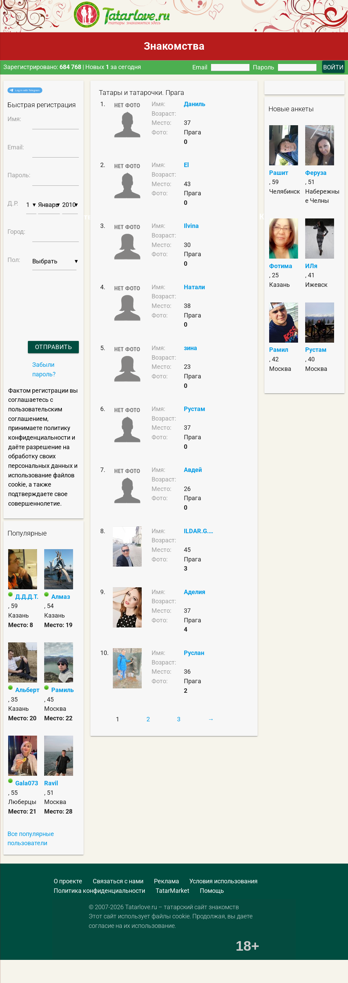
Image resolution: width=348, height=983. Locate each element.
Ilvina (191, 225)
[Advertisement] (49, 966)
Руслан (194, 652)
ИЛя (311, 265)
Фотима (280, 265)
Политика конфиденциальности (99, 890)
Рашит (278, 172)
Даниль (194, 104)
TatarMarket (172, 890)
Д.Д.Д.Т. (26, 596)
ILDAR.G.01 (199, 531)
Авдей (193, 469)
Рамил (278, 349)
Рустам (194, 408)
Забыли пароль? (44, 369)
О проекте (68, 881)
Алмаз (60, 596)
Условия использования (223, 881)
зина (190, 347)
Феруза (316, 172)
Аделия (194, 591)
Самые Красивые (264, 216)
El (186, 164)
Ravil (51, 783)
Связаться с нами (118, 881)
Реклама (166, 881)
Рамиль (62, 689)
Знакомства (174, 46)
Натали (194, 287)
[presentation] (42, 297)
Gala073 (26, 783)
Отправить (53, 346)
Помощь (212, 890)
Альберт (27, 689)
